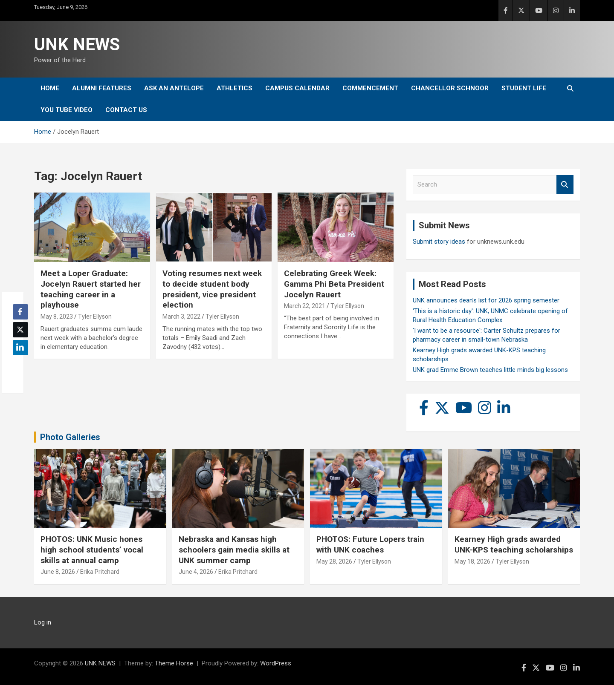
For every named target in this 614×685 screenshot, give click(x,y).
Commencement (370, 88)
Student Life (523, 88)
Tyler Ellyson (95, 316)
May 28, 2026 (334, 561)
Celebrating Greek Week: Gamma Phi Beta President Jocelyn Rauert (334, 283)
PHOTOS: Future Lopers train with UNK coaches (370, 544)
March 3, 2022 (181, 316)
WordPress (275, 663)
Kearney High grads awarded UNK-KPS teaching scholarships (514, 544)
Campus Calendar (297, 88)
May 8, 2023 (57, 316)
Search (564, 184)
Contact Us (126, 110)
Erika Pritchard (99, 571)
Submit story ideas (439, 241)
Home (50, 88)
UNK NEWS (77, 45)
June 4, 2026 (196, 571)
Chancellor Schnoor (450, 88)
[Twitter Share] (20, 329)
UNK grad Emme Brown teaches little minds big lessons (490, 370)
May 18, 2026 (472, 561)
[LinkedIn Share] (20, 347)
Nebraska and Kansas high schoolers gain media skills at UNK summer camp (234, 549)
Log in (42, 622)
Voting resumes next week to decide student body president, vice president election (212, 289)
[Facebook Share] (20, 311)
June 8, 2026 (58, 571)
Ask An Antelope (174, 88)
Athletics (234, 88)
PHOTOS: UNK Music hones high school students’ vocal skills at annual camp (92, 549)
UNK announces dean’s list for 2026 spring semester (486, 300)
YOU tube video (67, 110)
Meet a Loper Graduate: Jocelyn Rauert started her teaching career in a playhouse (91, 289)
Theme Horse (174, 663)
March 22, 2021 (304, 305)
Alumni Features (101, 88)
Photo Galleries (70, 437)
